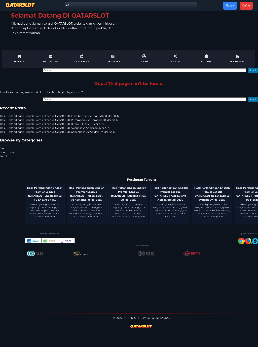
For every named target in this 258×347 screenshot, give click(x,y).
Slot (2, 148)
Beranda (19, 58)
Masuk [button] (230, 5)
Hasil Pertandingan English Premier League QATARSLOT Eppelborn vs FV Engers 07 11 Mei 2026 (59, 116)
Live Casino (113, 58)
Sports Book (81, 58)
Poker (144, 58)
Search (252, 70)
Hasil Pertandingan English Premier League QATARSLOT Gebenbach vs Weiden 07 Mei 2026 (57, 131)
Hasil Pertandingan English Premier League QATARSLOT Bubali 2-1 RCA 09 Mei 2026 (52, 124)
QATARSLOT (130, 317)
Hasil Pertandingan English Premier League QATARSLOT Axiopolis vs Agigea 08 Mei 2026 (55, 128)
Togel (3, 156)
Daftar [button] (246, 5)
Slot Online (50, 58)
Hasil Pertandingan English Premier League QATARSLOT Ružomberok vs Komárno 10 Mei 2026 (59, 120)
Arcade (175, 58)
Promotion (237, 58)
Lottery (206, 58)
